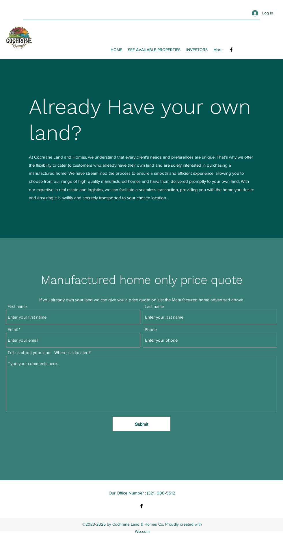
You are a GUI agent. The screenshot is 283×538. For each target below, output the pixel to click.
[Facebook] (231, 49)
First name (17, 306)
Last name (154, 306)
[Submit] (141, 424)
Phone (151, 329)
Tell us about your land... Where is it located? (49, 352)
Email (13, 329)
